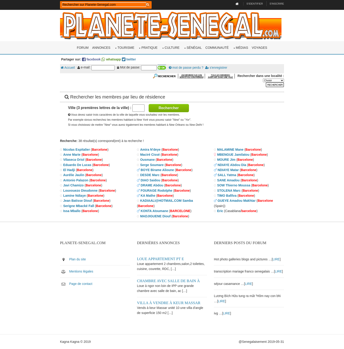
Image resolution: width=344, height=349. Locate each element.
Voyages (259, 47)
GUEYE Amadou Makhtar (237, 200)
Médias (242, 47)
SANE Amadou (228, 180)
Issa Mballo (71, 211)
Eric (220, 211)
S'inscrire (277, 3)
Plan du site (77, 259)
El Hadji (69, 170)
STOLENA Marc (229, 190)
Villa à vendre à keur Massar (168, 303)
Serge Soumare (152, 165)
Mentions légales (81, 271)
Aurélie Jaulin (73, 175)
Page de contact (80, 284)
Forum (82, 47)
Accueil (68, 67)
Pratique (149, 47)
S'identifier (254, 3)
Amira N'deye (150, 149)
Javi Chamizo (73, 185)
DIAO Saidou (150, 180)
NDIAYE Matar (228, 170)
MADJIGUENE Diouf (155, 216)
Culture (172, 47)
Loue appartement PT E (160, 259)
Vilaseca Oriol (73, 159)
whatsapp (111, 59)
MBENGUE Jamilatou (233, 154)
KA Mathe (148, 195)
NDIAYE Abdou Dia (232, 165)
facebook (91, 59)
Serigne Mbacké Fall (78, 206)
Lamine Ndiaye (74, 195)
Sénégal (194, 47)
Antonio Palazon (75, 180)
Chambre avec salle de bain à (168, 281)
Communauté (217, 47)
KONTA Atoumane (154, 211)
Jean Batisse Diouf (77, 200)
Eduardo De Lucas (77, 165)
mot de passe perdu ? (186, 67)
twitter (129, 59)
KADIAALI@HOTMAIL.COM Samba (166, 200)
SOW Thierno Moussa (233, 185)
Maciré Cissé (150, 154)
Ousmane (147, 159)
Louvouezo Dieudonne (80, 190)
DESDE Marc (150, 175)
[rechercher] (104, 5)
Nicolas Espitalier (76, 149)
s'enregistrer (216, 67)
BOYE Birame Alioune (157, 170)
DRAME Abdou (152, 185)
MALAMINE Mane (230, 149)
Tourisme (125, 47)
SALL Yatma (227, 175)
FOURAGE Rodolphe (156, 190)
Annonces (101, 47)
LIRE (276, 259)
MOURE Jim (226, 159)
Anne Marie (71, 154)
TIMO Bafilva (227, 195)
